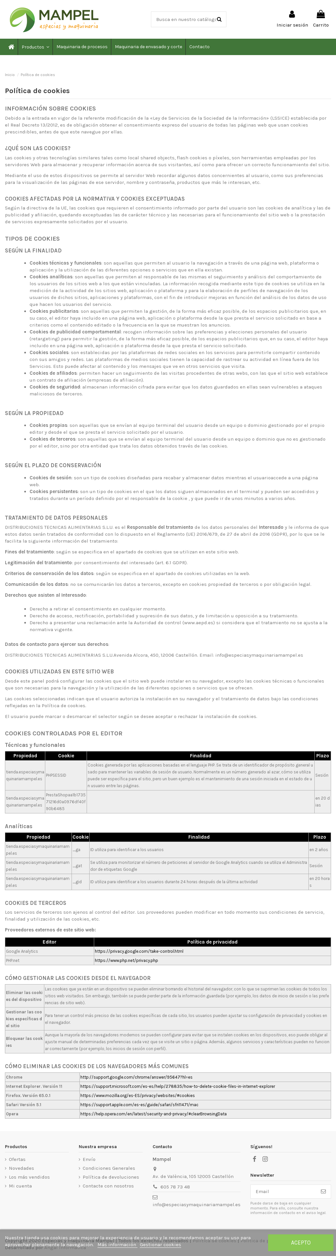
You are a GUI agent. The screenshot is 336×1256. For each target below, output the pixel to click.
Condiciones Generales (109, 1168)
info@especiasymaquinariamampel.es (197, 1204)
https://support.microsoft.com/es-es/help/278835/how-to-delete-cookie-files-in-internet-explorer (177, 1086)
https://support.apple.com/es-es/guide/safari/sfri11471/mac (139, 1104)
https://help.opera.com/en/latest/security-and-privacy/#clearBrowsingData (153, 1113)
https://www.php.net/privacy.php (126, 960)
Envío (89, 1159)
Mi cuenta (20, 1186)
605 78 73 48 (175, 1187)
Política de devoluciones (111, 1177)
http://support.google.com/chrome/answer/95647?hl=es (136, 1077)
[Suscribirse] (323, 1191)
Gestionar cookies (160, 1244)
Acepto (301, 1242)
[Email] (283, 1191)
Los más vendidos (29, 1177)
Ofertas (17, 1159)
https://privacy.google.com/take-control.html (139, 951)
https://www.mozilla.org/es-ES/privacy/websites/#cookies (137, 1095)
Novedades (21, 1168)
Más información (117, 1244)
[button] (35, 47)
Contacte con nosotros (108, 1186)
